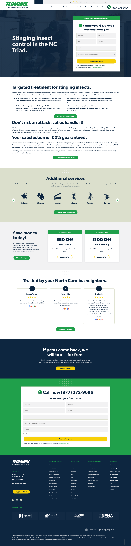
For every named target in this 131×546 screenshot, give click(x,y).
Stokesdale (73, 499)
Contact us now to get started (65, 158)
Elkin (72, 477)
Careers (93, 2)
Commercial (48, 2)
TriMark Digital (108, 531)
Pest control (52, 465)
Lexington (73, 486)
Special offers (89, 7)
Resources (113, 461)
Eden (72, 474)
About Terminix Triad (115, 471)
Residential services (53, 7)
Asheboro (73, 465)
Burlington (73, 471)
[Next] (117, 200)
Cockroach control (92, 471)
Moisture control (53, 496)
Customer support (114, 486)
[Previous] (13, 200)
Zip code (101, 41)
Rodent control (52, 492)
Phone (80, 41)
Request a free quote (19, 483)
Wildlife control (53, 483)
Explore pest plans (114, 468)
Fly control (90, 483)
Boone (72, 468)
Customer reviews (116, 2)
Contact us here (97, 67)
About (79, 7)
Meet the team (113, 477)
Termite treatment (92, 465)
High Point (73, 483)
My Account (126, 2)
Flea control (52, 489)
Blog (98, 2)
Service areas (68, 7)
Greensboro (74, 480)
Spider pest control (54, 474)
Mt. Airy (73, 489)
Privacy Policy (38, 530)
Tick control (52, 480)
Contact (100, 7)
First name (81, 35)
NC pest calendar (114, 474)
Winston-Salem (74, 502)
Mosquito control (53, 471)
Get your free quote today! (65, 116)
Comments (27, 429)
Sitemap (45, 530)
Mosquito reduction (93, 480)
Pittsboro (73, 492)
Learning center (106, 2)
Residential (38, 2)
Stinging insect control (54, 477)
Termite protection (53, 468)
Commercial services (94, 461)
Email (80, 48)
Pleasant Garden (75, 496)
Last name (101, 35)
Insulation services (53, 499)
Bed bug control (53, 486)
